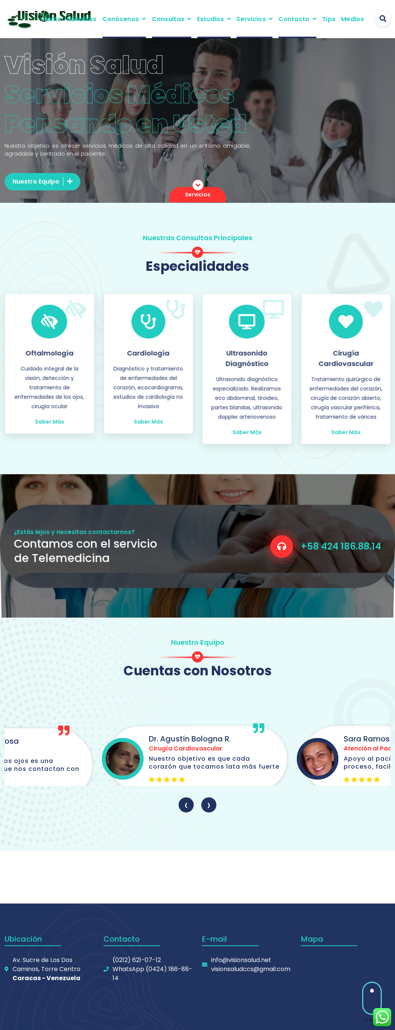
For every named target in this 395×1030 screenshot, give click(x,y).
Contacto (293, 19)
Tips (328, 19)
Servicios (251, 19)
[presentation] (186, 804)
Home (52, 19)
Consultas (168, 19)
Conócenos (120, 19)
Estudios (210, 19)
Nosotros (81, 19)
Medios (352, 19)
